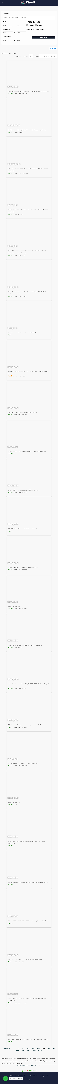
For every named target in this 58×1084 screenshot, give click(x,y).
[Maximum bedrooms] (21, 32)
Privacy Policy (44, 1076)
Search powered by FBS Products (29, 1065)
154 (28, 1048)
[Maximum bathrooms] (21, 25)
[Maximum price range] (21, 40)
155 (33, 1048)
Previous (6, 1048)
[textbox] (29, 17)
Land (30, 29)
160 (17, 1051)
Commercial (39, 29)
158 (48, 1048)
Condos (31, 25)
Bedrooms (6, 29)
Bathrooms (7, 22)
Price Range (7, 36)
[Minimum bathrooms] (8, 25)
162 (28, 1051)
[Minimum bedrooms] (8, 32)
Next (40, 1051)
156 (38, 1048)
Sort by (36, 56)
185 (34, 1051)
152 (18, 1048)
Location (6, 13)
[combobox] (29, 17)
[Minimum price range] (8, 40)
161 (23, 1051)
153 (23, 1048)
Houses (39, 25)
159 (54, 1048)
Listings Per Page (22, 56)
